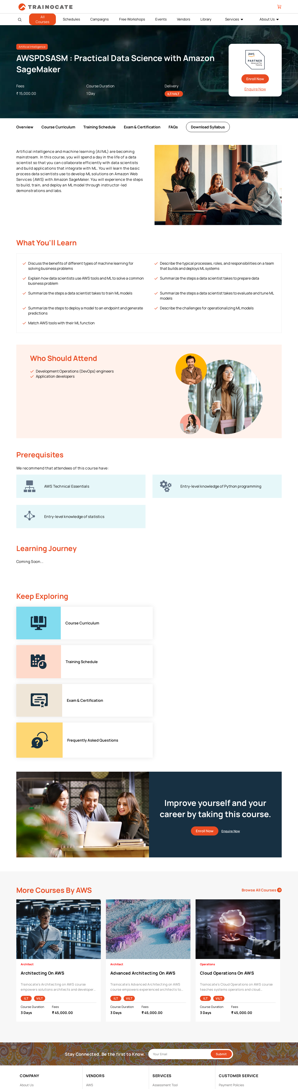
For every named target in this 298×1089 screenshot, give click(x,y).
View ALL (92, 1066)
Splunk (91, 1051)
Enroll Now (255, 78)
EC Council (94, 1022)
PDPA (223, 1015)
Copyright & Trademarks (236, 1022)
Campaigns (99, 19)
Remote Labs (162, 1037)
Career (25, 1015)
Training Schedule (99, 127)
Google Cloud (96, 1029)
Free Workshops (132, 19)
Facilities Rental (164, 1022)
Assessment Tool (165, 1008)
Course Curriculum (58, 127)
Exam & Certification (142, 127)
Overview (24, 127)
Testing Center (163, 1044)
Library (205, 19)
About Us (27, 1008)
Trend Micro (95, 1058)
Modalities (160, 1029)
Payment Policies (231, 1008)
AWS (89, 1008)
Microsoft (93, 1037)
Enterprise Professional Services (176, 1015)
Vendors (183, 19)
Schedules (71, 19)
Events (161, 19)
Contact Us (28, 1022)
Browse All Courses (262, 813)
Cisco (90, 1015)
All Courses (42, 19)
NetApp (92, 1044)
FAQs (173, 127)
